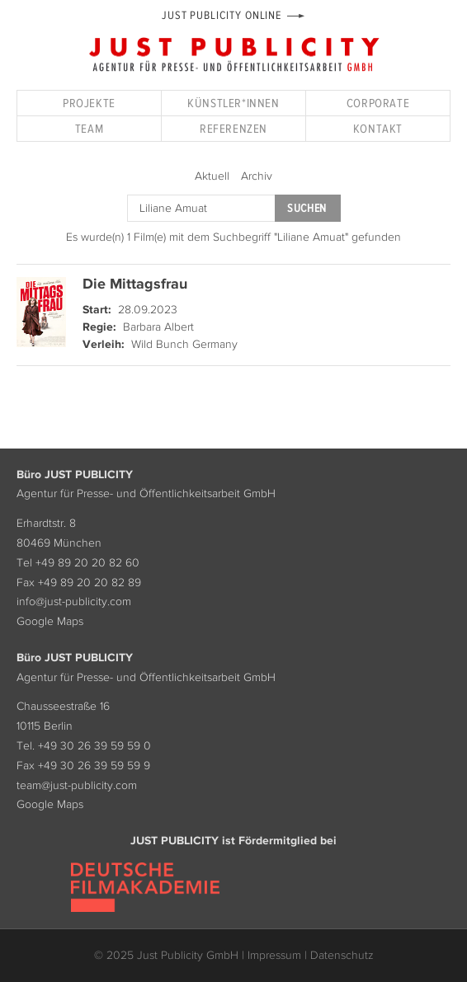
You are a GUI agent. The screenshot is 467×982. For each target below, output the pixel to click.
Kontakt (378, 128)
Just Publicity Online (221, 15)
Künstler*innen (233, 103)
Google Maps (50, 620)
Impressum (274, 954)
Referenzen (233, 128)
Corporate (378, 103)
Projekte (89, 103)
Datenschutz (342, 954)
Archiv (256, 175)
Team (89, 128)
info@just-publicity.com (74, 601)
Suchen (307, 208)
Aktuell (212, 175)
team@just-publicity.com (77, 785)
